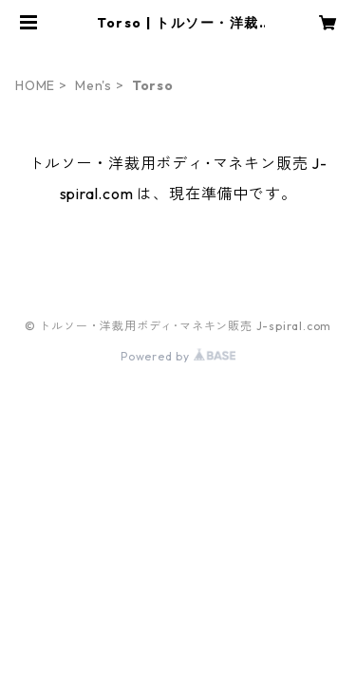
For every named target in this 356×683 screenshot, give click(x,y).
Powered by (178, 356)
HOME (35, 85)
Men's (93, 85)
